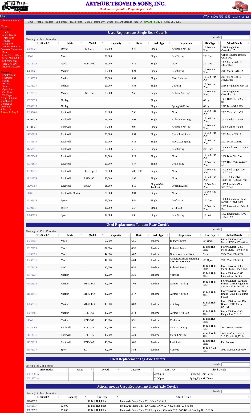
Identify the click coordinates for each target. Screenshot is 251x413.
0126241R (32, 110)
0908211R (32, 150)
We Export (7, 95)
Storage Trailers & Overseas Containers (11, 48)
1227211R (32, 201)
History (6, 83)
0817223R (32, 208)
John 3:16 (6, 109)
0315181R (32, 119)
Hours (5, 86)
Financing (7, 77)
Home (4, 26)
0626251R (32, 194)
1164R (30, 52)
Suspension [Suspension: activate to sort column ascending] (158, 43)
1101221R (32, 260)
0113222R (32, 128)
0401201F (32, 366)
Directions (6, 106)
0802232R (32, 216)
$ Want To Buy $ (153, 22)
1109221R (32, 101)
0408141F (32, 375)
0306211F (32, 331)
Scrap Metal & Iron (12, 58)
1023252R (32, 188)
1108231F (32, 357)
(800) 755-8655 (221, 16)
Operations (7, 89)
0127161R (32, 267)
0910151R (32, 146)
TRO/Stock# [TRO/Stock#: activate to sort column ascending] (35, 43)
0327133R (32, 78)
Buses (5, 52)
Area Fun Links (9, 98)
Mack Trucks (9, 35)
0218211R (32, 141)
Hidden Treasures (11, 66)
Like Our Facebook (11, 20)
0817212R (32, 182)
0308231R (32, 83)
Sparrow (68, 405)
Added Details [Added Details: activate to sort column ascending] (221, 43)
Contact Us (6, 103)
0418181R (32, 105)
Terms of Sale (135, 391)
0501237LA (33, 303)
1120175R (32, 132)
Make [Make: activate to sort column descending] (57, 43)
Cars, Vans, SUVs (11, 55)
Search (138, 22)
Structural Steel (10, 60)
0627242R (32, 56)
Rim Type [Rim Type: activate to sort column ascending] (181, 43)
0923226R (32, 87)
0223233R (32, 69)
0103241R (32, 223)
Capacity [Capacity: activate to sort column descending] (62, 322)
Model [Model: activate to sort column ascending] (78, 43)
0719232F (32, 384)
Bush (76, 405)
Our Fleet (7, 92)
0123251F (32, 371)
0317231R (32, 74)
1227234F (32, 380)
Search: (231, 37)
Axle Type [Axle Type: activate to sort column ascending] (131, 43)
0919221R (32, 123)
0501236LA (33, 299)
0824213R (32, 176)
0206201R (32, 230)
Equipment (7, 43)
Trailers (6, 40)
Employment (9, 75)
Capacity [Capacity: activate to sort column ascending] (95, 43)
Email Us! (183, 405)
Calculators (6, 100)
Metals (88, 22)
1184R (30, 245)
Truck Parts (8, 37)
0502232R (32, 47)
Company (99, 22)
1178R (30, 137)
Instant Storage (123, 22)
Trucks (5, 32)
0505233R (32, 274)
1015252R (32, 65)
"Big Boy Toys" (10, 63)
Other (110, 22)
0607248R (32, 238)
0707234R (32, 114)
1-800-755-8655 (172, 22)
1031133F (32, 362)
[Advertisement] (12, 167)
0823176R (32, 252)
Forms (5, 80)
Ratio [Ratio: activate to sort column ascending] (110, 43)
